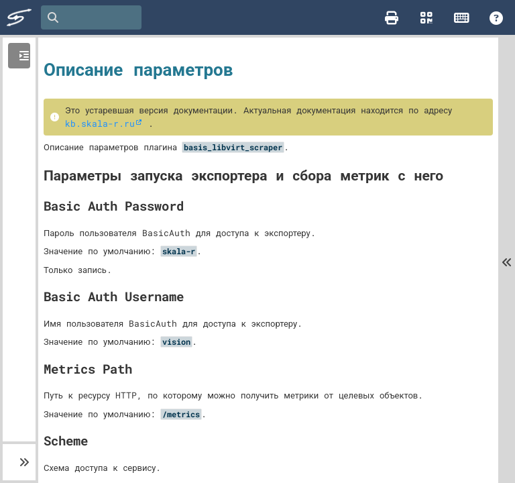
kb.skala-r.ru (100, 123)
